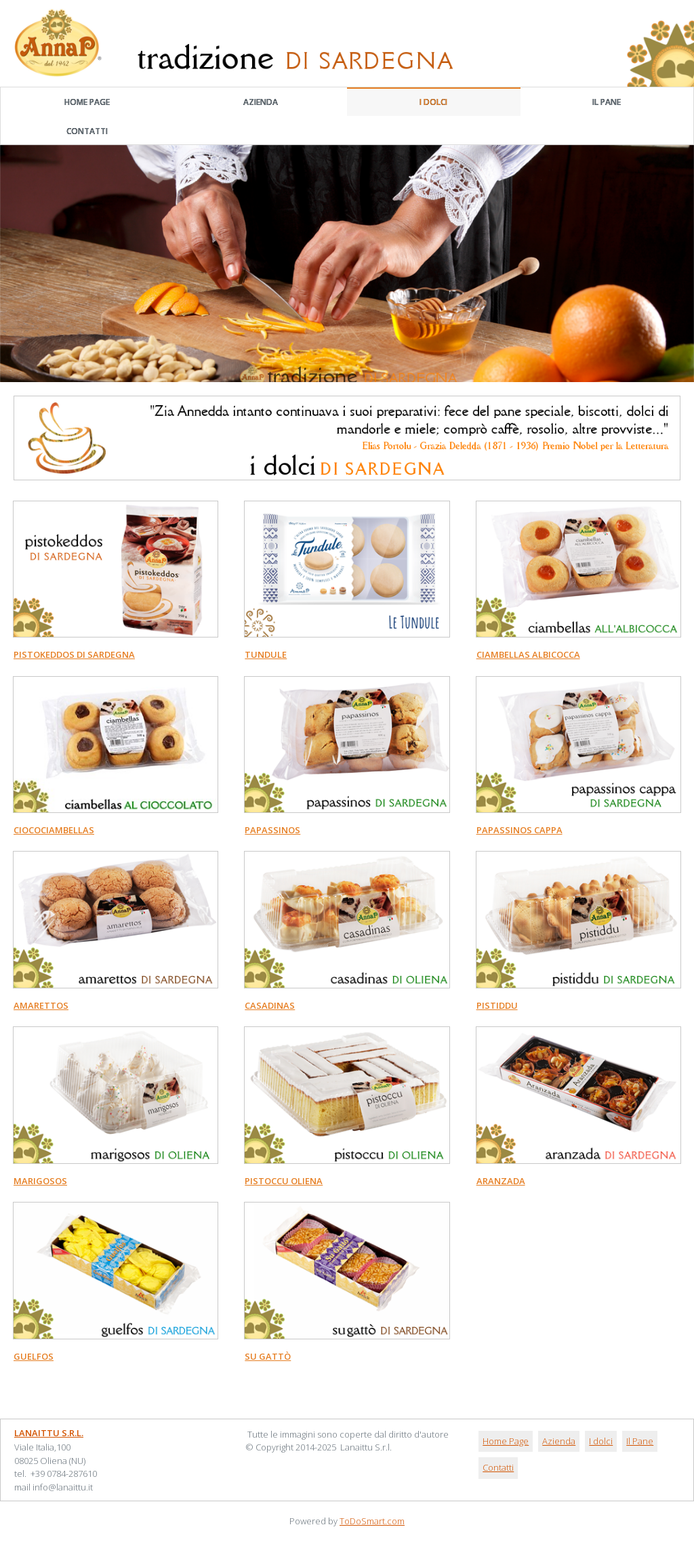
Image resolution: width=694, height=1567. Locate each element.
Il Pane (606, 102)
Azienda (260, 102)
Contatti (87, 131)
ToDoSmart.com (372, 1521)
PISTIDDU (497, 1005)
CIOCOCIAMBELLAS (54, 830)
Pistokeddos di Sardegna (74, 654)
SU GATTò (268, 1356)
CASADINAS (270, 1005)
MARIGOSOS (40, 1181)
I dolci (433, 102)
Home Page (87, 102)
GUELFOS (34, 1356)
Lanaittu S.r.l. (48, 1433)
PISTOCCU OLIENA (284, 1181)
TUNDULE (266, 654)
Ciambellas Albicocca (528, 654)
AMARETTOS (41, 1005)
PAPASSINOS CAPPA (519, 830)
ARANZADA (500, 1181)
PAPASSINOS (272, 830)
